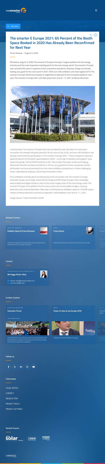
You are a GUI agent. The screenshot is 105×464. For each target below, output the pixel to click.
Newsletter (12, 398)
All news (12, 26)
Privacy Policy (13, 403)
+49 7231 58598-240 (15, 283)
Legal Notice (12, 388)
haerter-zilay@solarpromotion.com (21, 281)
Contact (10, 393)
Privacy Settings (14, 409)
